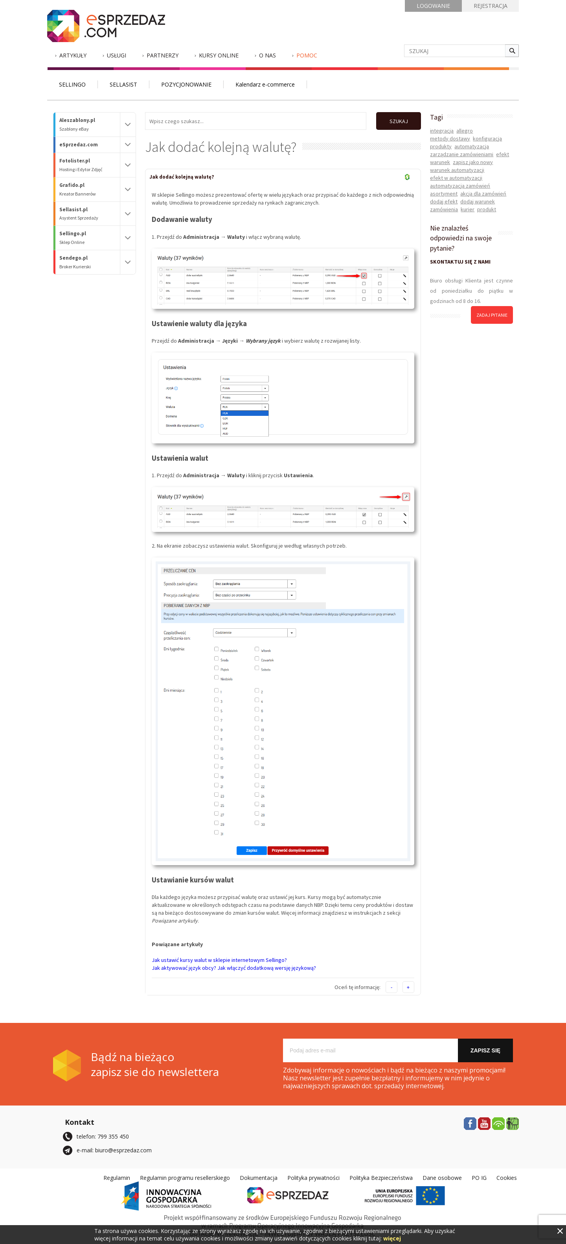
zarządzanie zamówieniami (461, 154)
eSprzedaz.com (78, 144)
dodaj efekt (444, 201)
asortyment (444, 193)
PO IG (479, 1177)
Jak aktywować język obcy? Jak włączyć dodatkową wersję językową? (234, 967)
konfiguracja (487, 138)
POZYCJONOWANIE (186, 84)
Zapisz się (485, 1050)
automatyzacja (471, 146)
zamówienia (444, 209)
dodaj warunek (477, 201)
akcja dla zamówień (483, 193)
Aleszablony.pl (89, 124)
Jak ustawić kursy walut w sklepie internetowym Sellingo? (219, 959)
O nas (267, 55)
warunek (440, 162)
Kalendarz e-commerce (265, 84)
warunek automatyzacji (457, 169)
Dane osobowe (442, 1177)
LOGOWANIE (433, 5)
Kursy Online (219, 55)
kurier (467, 209)
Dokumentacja (258, 1177)
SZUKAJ (398, 121)
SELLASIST (123, 84)
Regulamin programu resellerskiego (185, 1177)
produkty (441, 146)
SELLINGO (72, 84)
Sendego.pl (89, 262)
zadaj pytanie (491, 315)
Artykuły (72, 55)
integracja (442, 130)
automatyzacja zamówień (460, 185)
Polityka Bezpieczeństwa (381, 1177)
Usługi (116, 55)
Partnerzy (162, 55)
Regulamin (116, 1177)
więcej (392, 1238)
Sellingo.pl (89, 237)
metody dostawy (450, 138)
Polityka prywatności (313, 1177)
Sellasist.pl (89, 213)
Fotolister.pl (89, 165)
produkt (486, 209)
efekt (502, 154)
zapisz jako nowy (473, 162)
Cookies (506, 1177)
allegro (464, 130)
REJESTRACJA (490, 5)
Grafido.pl (89, 189)
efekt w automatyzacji (456, 177)
